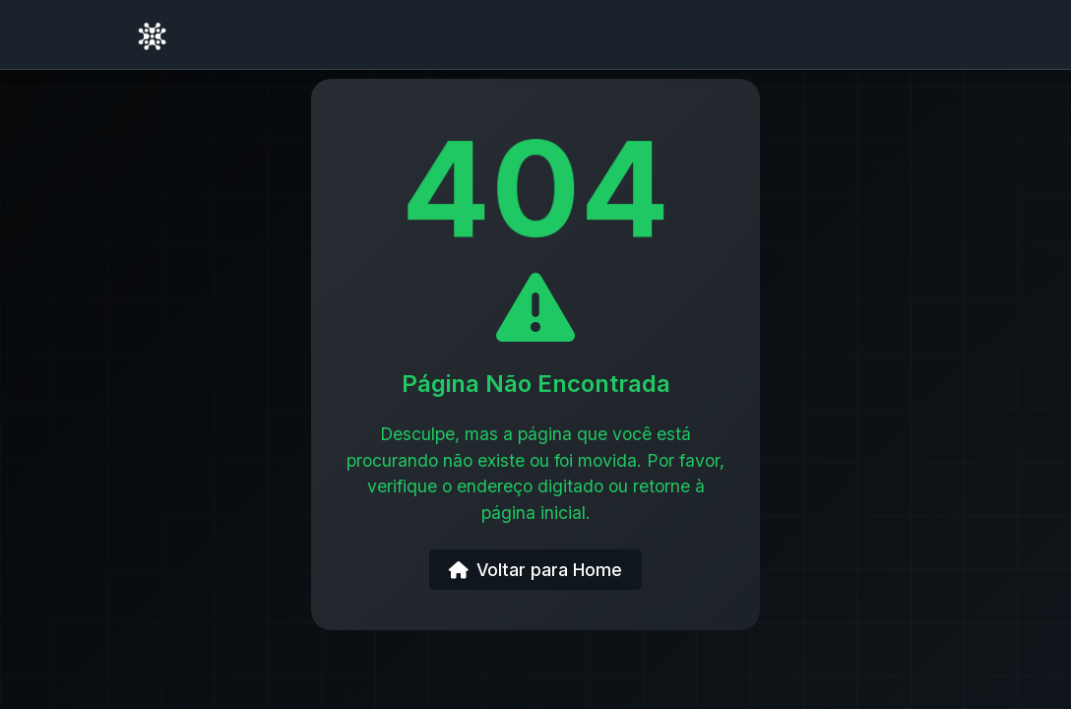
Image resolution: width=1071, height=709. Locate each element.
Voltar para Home (535, 569)
